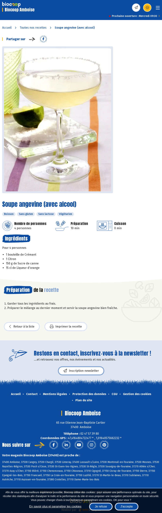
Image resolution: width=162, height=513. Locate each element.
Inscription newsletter (81, 371)
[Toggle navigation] (158, 9)
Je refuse (101, 506)
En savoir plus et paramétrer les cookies (55, 506)
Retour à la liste (21, 326)
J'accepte (126, 506)
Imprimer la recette (66, 326)
